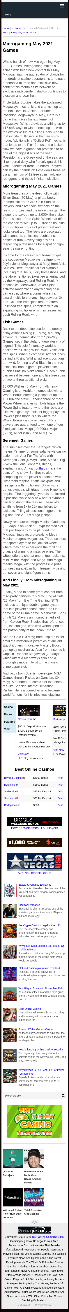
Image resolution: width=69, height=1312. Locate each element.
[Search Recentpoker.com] (34, 1095)
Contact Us (24, 1304)
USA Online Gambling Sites (47, 1236)
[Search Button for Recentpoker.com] (62, 1095)
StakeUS (9, 791)
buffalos (41, 468)
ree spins (10, 485)
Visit (60, 777)
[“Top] (34, 1223)
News (18, 28)
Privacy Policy (43, 1304)
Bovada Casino (13, 777)
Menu (8, 14)
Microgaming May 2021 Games (20, 32)
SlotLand (9, 798)
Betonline (9, 784)
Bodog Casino (12, 805)
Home (6, 28)
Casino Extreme (27, 719)
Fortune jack (60, 719)
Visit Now (23, 753)
